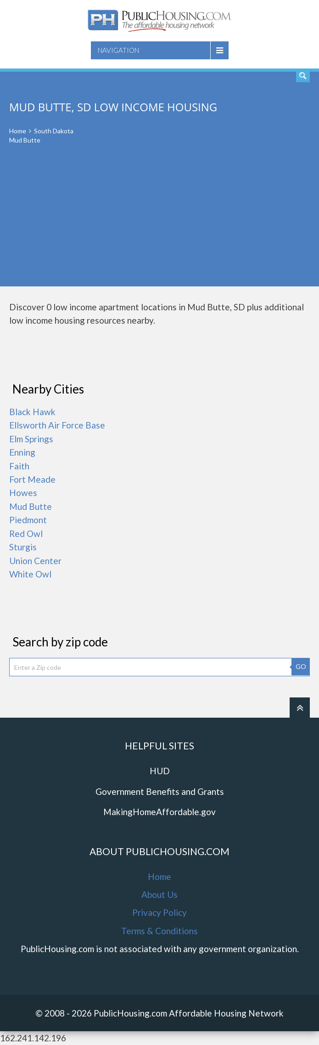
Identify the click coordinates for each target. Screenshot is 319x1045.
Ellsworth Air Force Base (57, 425)
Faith (19, 466)
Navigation (118, 50)
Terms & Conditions (159, 930)
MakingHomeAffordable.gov (159, 811)
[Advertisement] (159, 222)
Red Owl (26, 533)
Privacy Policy (159, 912)
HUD (160, 770)
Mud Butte (30, 506)
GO (301, 666)
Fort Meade (32, 479)
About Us (159, 894)
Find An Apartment (303, 75)
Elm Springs (31, 439)
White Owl (30, 574)
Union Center (35, 560)
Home (17, 131)
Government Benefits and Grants (159, 791)
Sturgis (23, 547)
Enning (22, 452)
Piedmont (28, 519)
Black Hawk (32, 411)
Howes (23, 492)
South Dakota (53, 131)
